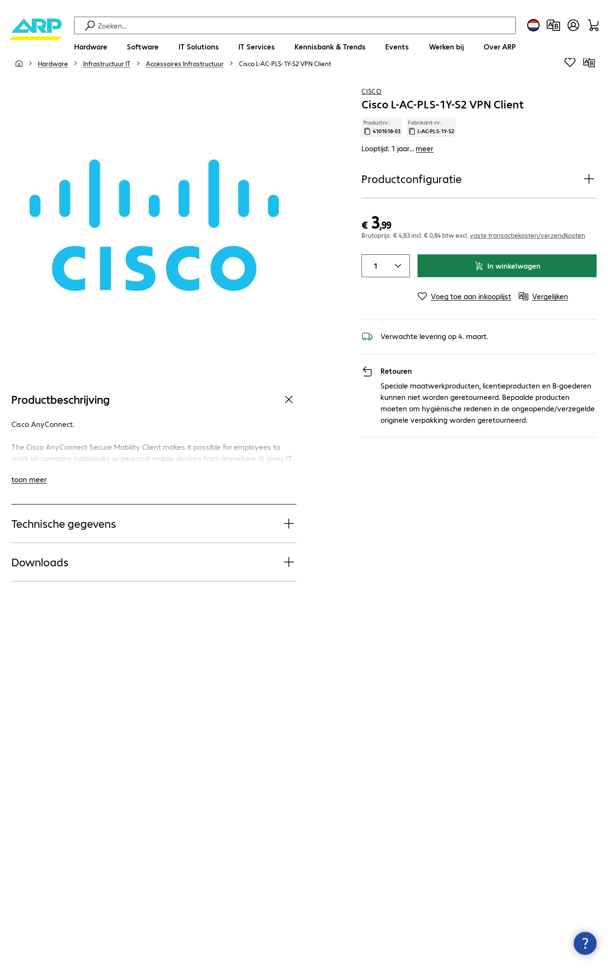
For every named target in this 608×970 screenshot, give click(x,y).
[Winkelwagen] (593, 25)
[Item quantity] (373, 289)
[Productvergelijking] (553, 25)
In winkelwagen (507, 288)
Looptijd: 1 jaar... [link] (397, 171)
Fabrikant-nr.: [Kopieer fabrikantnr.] (431, 150)
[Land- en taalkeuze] (533, 25)
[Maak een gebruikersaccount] (573, 25)
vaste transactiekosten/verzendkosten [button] (527, 257)
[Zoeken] (305, 25)
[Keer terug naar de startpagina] (35, 38)
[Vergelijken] (589, 85)
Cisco (371, 113)
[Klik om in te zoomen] (154, 248)
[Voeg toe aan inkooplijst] (570, 85)
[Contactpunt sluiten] (585, 943)
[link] (285, 86)
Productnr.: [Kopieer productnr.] (381, 150)
